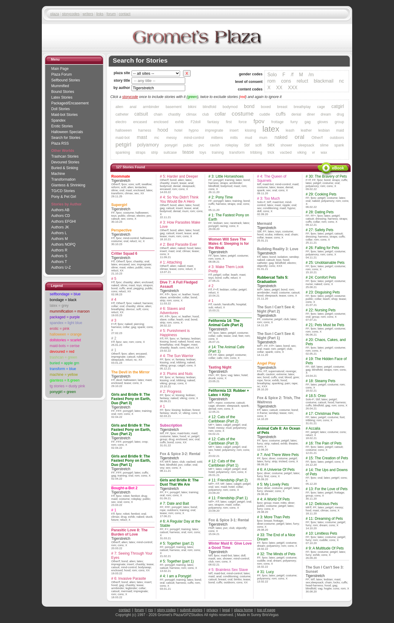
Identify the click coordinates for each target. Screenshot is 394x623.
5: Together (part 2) (178, 543)
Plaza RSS (60, 143)
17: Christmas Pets (324, 414)
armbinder (151, 107)
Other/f (317, 138)
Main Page (59, 69)
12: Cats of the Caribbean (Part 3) (224, 441)
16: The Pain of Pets (325, 443)
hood (163, 130)
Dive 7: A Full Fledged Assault (178, 284)
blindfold (209, 107)
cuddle (264, 114)
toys (202, 152)
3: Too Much (270, 198)
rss (150, 610)
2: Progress (172, 391)
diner (311, 114)
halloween (123, 130)
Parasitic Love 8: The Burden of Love (129, 532)
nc (341, 81)
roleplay (231, 145)
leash (289, 130)
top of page (266, 610)
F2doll (196, 122)
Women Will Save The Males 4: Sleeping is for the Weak (229, 243)
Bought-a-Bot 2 (124, 488)
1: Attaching (172, 262)
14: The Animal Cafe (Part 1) (227, 349)
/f (292, 74)
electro (120, 122)
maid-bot (122, 138)
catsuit (141, 113)
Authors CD (60, 216)
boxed (266, 107)
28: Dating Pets (321, 212)
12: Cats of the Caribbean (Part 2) (224, 419)
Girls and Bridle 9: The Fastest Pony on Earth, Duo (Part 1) (131, 460)
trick (271, 152)
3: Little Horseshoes (228, 176)
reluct (302, 81)
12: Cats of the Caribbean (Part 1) (224, 463)
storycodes (70, 14)
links (99, 14)
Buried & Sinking (64, 168)
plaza (54, 14)
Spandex (58, 120)
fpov (258, 121)
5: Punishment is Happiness (175, 333)
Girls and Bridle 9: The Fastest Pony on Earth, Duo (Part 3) (131, 398)
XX (279, 87)
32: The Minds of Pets (278, 554)
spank (339, 145)
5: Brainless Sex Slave (230, 570)
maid (340, 130)
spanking (122, 152)
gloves (322, 122)
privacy (212, 610)
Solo (272, 74)
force (243, 122)
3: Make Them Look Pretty (226, 269)
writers (87, 14)
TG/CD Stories (63, 191)
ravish (215, 145)
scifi (258, 145)
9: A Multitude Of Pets (326, 548)
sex (271, 144)
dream (326, 114)
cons (286, 81)
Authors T (59, 262)
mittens (217, 138)
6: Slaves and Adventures (172, 311)
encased (140, 122)
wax (324, 152)
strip (154, 152)
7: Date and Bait (176, 503)
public (188, 145)
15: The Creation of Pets (328, 458)
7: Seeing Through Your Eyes (131, 555)
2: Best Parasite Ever (180, 244)
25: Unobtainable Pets (327, 263)
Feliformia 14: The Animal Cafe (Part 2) (226, 323)
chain (158, 114)
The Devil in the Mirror (130, 372)
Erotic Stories (62, 126)
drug (340, 114)
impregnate (214, 130)
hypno (194, 130)
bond (249, 106)
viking (302, 152)
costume (243, 113)
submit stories (191, 610)
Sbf (246, 145)
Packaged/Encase (69, 103)
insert (234, 130)
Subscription (171, 425)
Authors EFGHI (63, 221)
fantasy (213, 122)
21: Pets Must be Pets (326, 325)
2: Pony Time (222, 197)
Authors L (59, 233)
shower (286, 145)
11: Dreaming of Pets (326, 518)
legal (226, 610)
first (229, 122)
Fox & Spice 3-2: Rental (180, 454)
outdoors (337, 138)
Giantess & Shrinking (68, 185)
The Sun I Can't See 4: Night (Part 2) (276, 309)
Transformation (63, 179)
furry (294, 122)
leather (306, 130)
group (339, 122)
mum (263, 138)
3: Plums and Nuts (177, 374)
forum (111, 14)
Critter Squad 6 (124, 253)
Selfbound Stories (65, 80)
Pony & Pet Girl (63, 197)
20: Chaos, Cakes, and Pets (326, 342)
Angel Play (266, 363)
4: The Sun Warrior (178, 356)
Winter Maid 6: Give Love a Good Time (230, 545)
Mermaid (264, 223)
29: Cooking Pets (322, 194)
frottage (277, 122)
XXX (292, 87)
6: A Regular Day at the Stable (180, 523)
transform (237, 152)
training (218, 152)
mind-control (194, 138)
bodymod (230, 107)
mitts (234, 138)
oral (299, 137)
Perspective (121, 230)
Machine (58, 174)
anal (132, 107)
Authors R (59, 250)
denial (296, 114)
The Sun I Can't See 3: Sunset (325, 569)
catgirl (337, 106)
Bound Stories (62, 92)
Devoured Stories (65, 162)
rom (271, 81)
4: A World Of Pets (275, 499)
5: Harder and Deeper (180, 176)
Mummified (60, 86)
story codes (166, 610)
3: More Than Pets (275, 517)
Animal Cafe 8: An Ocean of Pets (278, 430)
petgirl (123, 144)
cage (321, 107)
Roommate (120, 176)
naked (281, 137)
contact (125, 14)
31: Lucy (267, 572)
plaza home (243, 610)
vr (313, 152)
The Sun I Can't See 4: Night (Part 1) (276, 336)
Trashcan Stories (64, 156)
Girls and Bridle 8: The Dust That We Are (179, 482)
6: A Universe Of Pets (277, 469)
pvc (201, 145)
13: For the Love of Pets (328, 489)
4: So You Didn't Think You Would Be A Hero (179, 199)
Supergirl (119, 205)
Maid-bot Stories (64, 115)
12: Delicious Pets (323, 504)
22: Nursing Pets (322, 310)
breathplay (302, 107)
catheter (122, 114)
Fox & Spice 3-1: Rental (229, 520)
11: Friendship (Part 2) (230, 480)
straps (140, 152)
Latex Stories (61, 97)
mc (156, 138)
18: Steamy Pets (322, 381)
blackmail (323, 81)
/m (311, 74)
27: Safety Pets (321, 230)
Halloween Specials (67, 132)
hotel (178, 130)
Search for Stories (65, 138)
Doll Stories (60, 109)
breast (282, 107)
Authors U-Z (61, 267)
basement (173, 107)
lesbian (324, 130)
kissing (250, 130)
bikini (192, 107)
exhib (179, 122)
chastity (174, 114)
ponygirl (171, 145)
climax (191, 114)
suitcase (170, 152)
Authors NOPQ (63, 244)
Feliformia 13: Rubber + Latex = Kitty (229, 393)
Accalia (314, 428)
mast (142, 137)
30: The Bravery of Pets (328, 176)
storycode (130, 97)
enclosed (161, 122)
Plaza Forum (61, 74)
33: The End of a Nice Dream (276, 537)
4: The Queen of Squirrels (271, 178)
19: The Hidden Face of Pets (326, 361)
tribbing (256, 152)
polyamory (148, 144)
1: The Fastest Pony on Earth (229, 217)
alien (119, 107)
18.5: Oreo (317, 396)
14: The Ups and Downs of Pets (327, 472)
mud (248, 138)
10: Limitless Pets (323, 533)
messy (171, 138)
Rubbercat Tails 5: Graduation (272, 279)
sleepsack (306, 145)
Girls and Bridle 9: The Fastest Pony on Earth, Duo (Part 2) (131, 429)
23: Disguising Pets (324, 292)
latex (270, 128)
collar (220, 113)
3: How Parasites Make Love (180, 224)
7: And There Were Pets (279, 455)
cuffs (281, 113)
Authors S (59, 256)
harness (144, 130)
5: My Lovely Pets (274, 484)
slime (324, 145)
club (205, 114)
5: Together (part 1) (178, 561)
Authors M (59, 239)
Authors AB (60, 210)
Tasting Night (220, 367)
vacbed (286, 152)
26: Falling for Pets (324, 248)
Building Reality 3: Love (277, 249)
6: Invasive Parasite (130, 578)
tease (188, 152)
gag (308, 122)
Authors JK (60, 227)
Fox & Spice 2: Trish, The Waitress (278, 400)
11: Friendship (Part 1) (230, 498)
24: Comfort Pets (322, 277)
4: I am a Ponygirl (177, 576)
